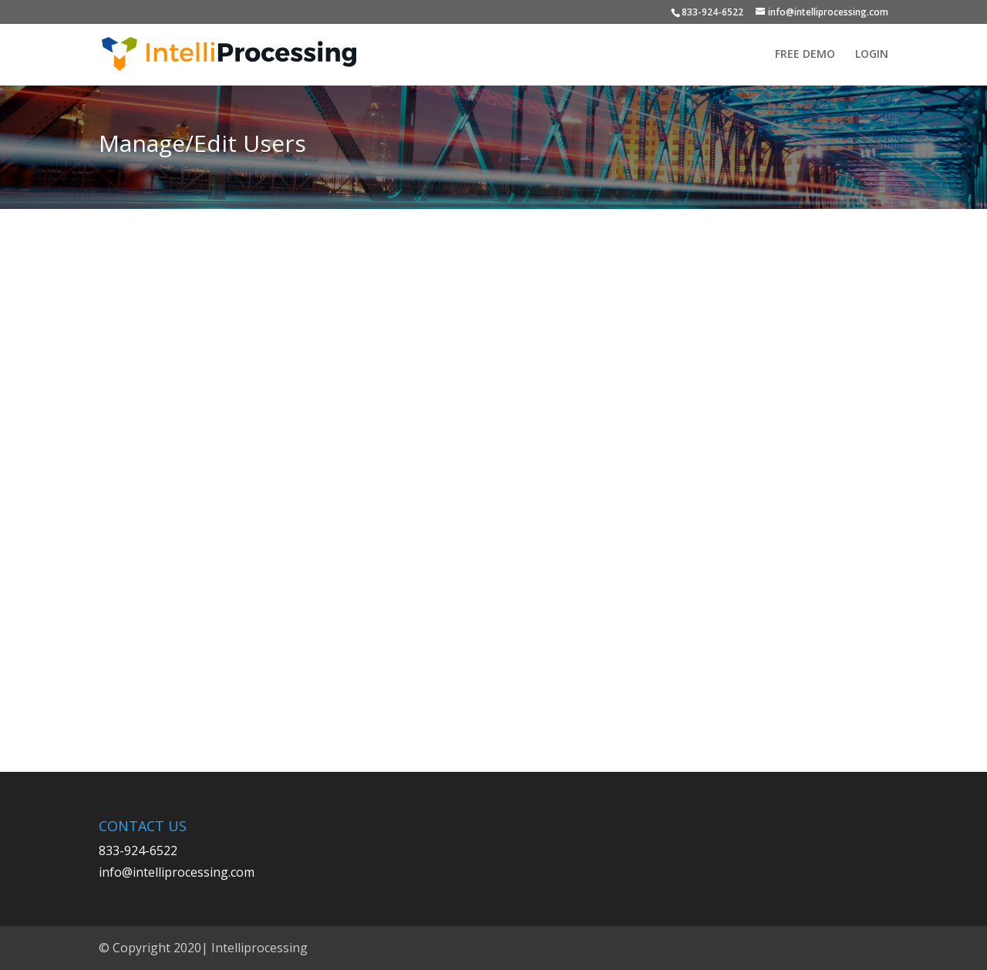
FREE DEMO (805, 55)
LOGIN (871, 55)
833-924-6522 (712, 12)
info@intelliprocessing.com (176, 872)
